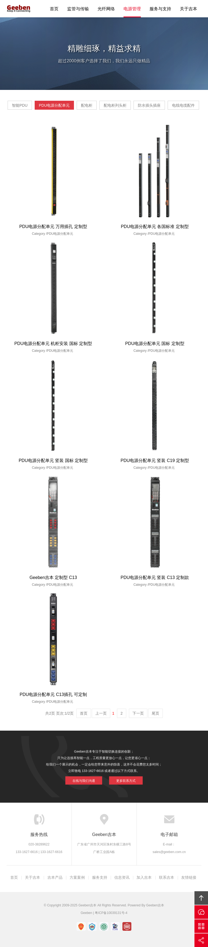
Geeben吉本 (18, 8)
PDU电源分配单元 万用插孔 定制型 (53, 226)
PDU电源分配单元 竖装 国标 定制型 (53, 460)
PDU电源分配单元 (54, 105)
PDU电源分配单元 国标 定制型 (154, 343)
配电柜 (86, 105)
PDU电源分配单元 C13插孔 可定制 (53, 694)
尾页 (155, 713)
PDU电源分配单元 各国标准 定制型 (155, 226)
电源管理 (132, 8)
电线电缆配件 (183, 105)
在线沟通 (201, 912)
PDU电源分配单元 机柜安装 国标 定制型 (53, 343)
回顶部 (201, 898)
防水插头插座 (149, 105)
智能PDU (20, 105)
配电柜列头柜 (115, 105)
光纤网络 (106, 8)
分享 (201, 940)
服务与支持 (160, 8)
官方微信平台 (201, 926)
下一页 (138, 713)
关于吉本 (188, 8)
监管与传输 (78, 8)
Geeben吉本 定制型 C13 (53, 577)
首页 (54, 8)
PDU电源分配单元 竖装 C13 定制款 (155, 577)
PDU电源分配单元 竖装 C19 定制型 (155, 460)
